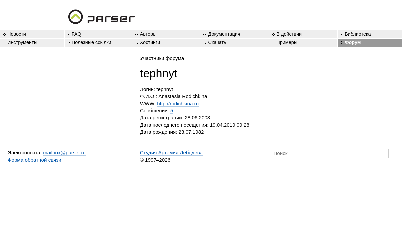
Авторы (148, 34)
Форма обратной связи (34, 160)
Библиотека (358, 34)
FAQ (76, 34)
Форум (353, 42)
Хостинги (150, 42)
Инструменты (22, 42)
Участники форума (162, 58)
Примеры (286, 42)
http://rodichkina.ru (178, 103)
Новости (16, 34)
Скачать (217, 42)
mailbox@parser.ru (64, 152)
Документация (224, 34)
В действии (289, 34)
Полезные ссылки (91, 42)
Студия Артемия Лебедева (171, 152)
